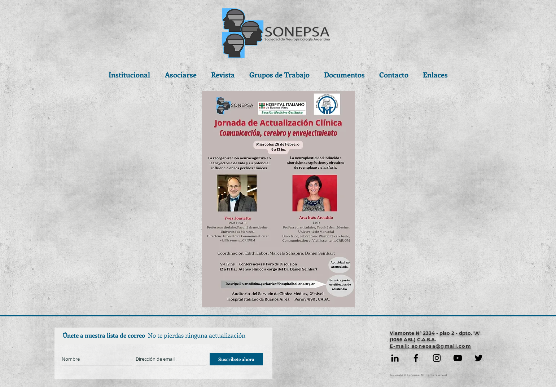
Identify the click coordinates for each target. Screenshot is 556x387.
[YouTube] (457, 358)
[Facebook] (416, 358)
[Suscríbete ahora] (236, 359)
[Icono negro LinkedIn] (395, 358)
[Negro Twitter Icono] (478, 358)
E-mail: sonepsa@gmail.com (431, 346)
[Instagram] (437, 358)
